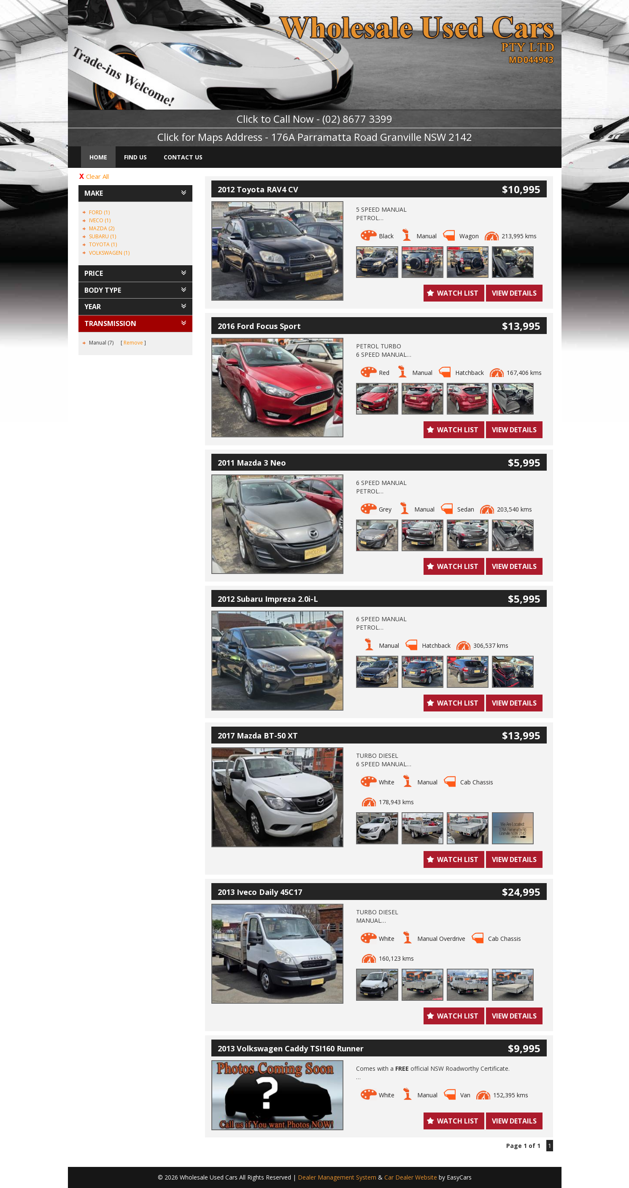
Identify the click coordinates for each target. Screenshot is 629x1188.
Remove (133, 342)
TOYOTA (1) (103, 244)
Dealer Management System (337, 1177)
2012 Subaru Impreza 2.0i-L (268, 598)
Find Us (135, 157)
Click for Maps (190, 137)
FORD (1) (99, 212)
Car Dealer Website (410, 1177)
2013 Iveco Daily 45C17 (260, 892)
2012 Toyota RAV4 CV (258, 189)
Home (98, 157)
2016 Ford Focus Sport (259, 326)
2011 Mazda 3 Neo (252, 462)
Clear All (97, 176)
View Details (514, 293)
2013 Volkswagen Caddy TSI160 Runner (291, 1048)
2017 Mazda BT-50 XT (258, 735)
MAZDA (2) (101, 228)
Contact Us (183, 157)
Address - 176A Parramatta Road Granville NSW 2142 (348, 137)
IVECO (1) (100, 220)
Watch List (457, 293)
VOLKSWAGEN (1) (109, 252)
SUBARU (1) (102, 236)
